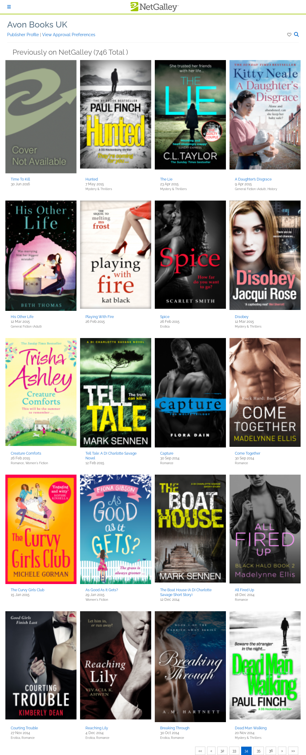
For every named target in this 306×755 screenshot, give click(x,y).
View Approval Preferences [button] (68, 34)
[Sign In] (9, 7)
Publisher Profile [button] (23, 34)
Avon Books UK (37, 25)
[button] (289, 35)
